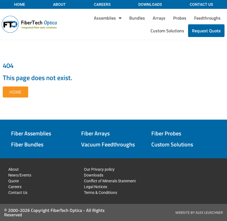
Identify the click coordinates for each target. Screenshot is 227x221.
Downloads (150, 4)
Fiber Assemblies (31, 133)
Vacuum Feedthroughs (108, 144)
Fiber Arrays (95, 133)
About (59, 4)
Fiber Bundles (27, 144)
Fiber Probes (166, 133)
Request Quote (206, 30)
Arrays (159, 18)
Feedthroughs (207, 18)
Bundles (137, 18)
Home (19, 4)
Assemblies (108, 18)
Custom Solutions (167, 30)
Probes (179, 18)
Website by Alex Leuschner (199, 212)
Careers (102, 4)
